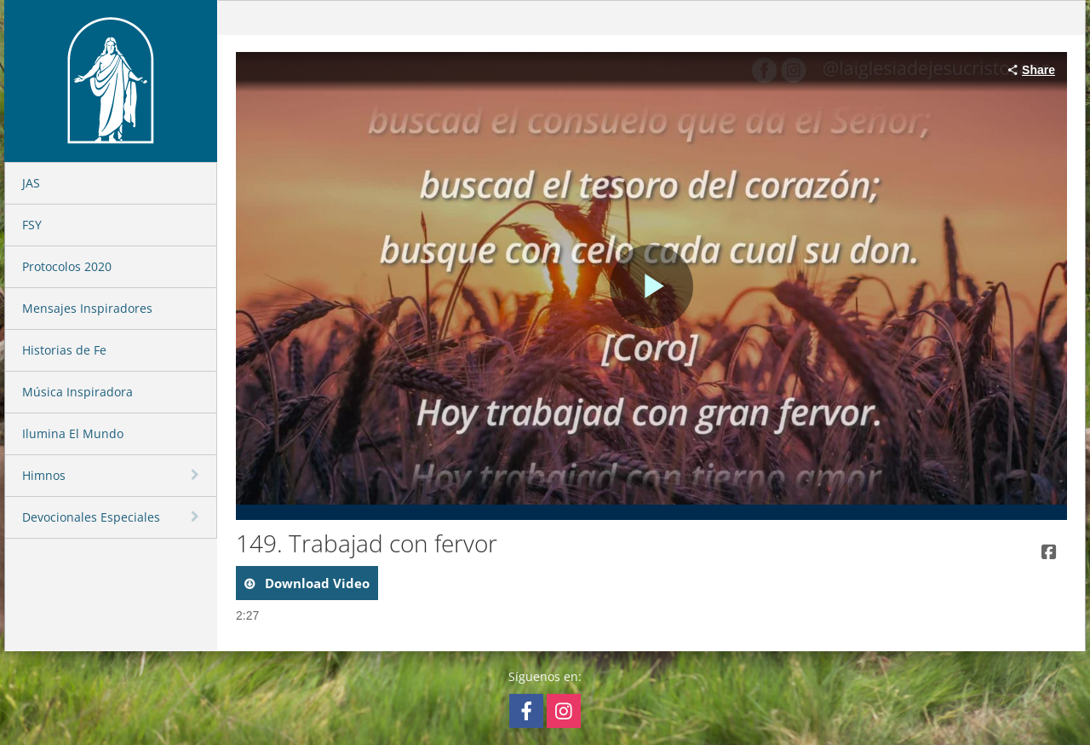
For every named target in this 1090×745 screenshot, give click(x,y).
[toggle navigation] (196, 475)
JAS (31, 183)
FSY (32, 225)
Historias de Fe (64, 350)
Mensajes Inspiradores (87, 308)
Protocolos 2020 (67, 266)
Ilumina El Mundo (72, 433)
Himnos (44, 475)
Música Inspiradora (77, 392)
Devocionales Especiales (91, 517)
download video (315, 583)
